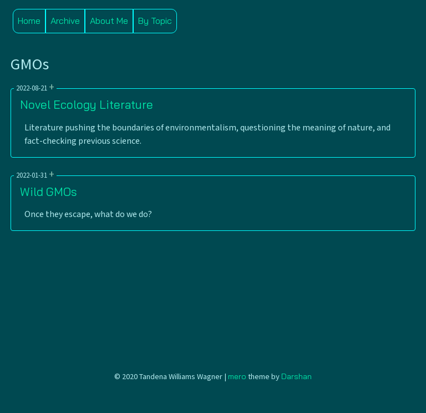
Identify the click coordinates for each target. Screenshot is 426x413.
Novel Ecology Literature (86, 104)
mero (237, 376)
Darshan (296, 376)
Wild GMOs (48, 191)
